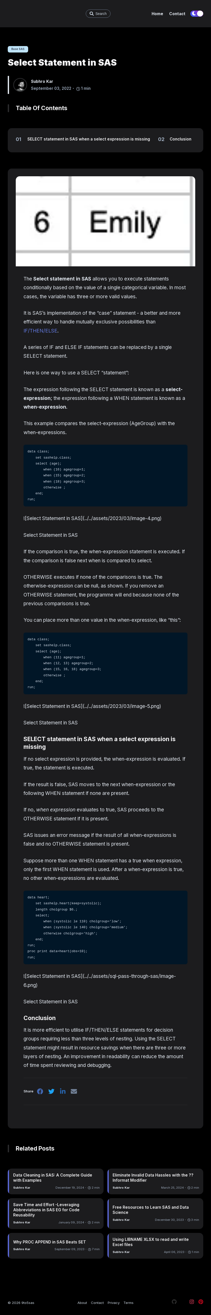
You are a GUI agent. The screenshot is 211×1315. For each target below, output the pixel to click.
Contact (177, 13)
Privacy (114, 1303)
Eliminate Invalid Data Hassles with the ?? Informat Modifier (153, 1178)
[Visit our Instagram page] (191, 1302)
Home (157, 13)
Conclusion (43, 1018)
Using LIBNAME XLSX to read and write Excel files (151, 1243)
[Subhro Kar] (22, 85)
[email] (75, 1093)
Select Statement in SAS (62, 62)
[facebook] (40, 1093)
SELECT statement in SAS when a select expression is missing (100, 743)
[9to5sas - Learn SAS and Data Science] (36, 13)
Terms (128, 1303)
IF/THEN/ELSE (40, 331)
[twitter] (52, 1093)
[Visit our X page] (183, 1302)
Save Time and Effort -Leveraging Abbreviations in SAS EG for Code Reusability (46, 1210)
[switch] (196, 14)
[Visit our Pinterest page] (200, 1302)
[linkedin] (63, 1093)
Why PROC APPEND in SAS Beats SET (49, 1242)
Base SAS (19, 49)
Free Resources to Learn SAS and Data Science (151, 1210)
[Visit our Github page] (174, 1302)
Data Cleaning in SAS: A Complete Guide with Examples (52, 1178)
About (82, 1303)
